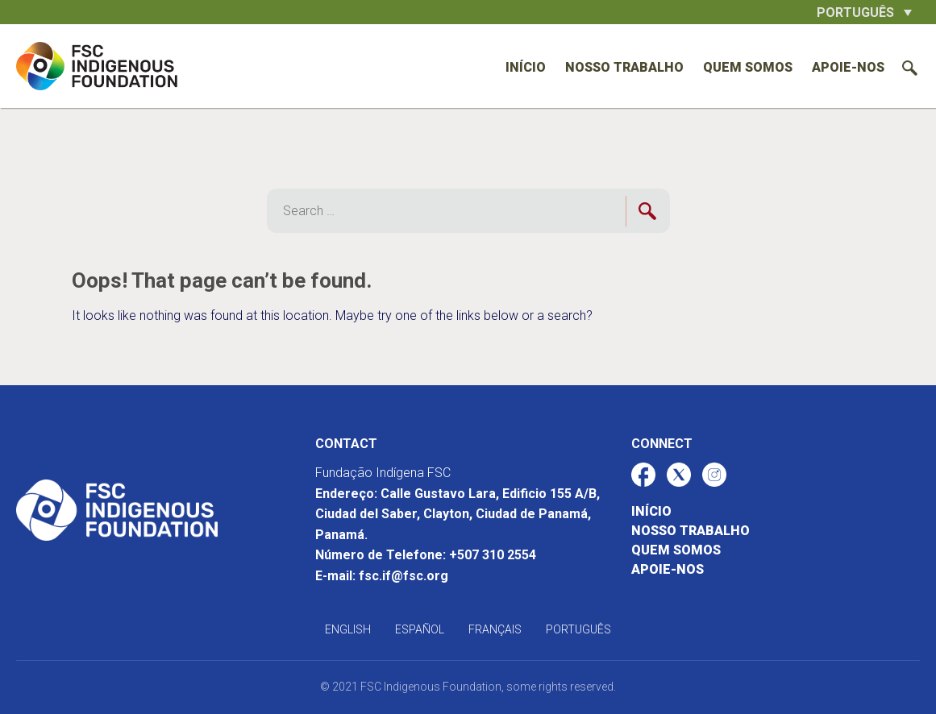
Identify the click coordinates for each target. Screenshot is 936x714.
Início (525, 67)
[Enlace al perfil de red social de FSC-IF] (643, 475)
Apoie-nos (848, 67)
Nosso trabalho (624, 67)
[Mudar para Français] (495, 629)
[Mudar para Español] (419, 629)
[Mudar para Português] (578, 629)
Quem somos (747, 67)
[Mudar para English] (348, 629)
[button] (864, 12)
